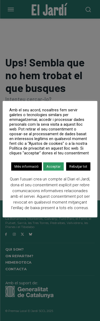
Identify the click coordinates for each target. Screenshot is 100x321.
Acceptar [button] (53, 166)
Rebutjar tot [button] (78, 166)
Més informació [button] (26, 166)
